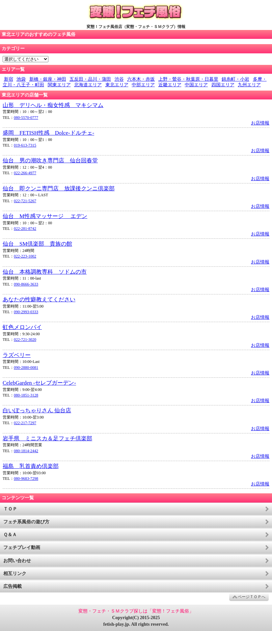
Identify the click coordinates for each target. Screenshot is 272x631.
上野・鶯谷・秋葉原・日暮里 (188, 79)
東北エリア (116, 84)
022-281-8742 (25, 228)
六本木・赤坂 (141, 79)
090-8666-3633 (26, 284)
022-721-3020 (25, 339)
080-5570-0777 (26, 117)
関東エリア (59, 84)
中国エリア (196, 84)
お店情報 (260, 123)
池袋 (21, 79)
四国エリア (222, 84)
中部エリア (143, 84)
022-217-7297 (25, 423)
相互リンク (14, 573)
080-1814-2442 (26, 451)
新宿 (8, 79)
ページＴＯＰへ (251, 596)
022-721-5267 (25, 201)
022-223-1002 (25, 256)
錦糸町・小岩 (235, 79)
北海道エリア (88, 84)
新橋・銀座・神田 (47, 79)
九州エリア (249, 84)
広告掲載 (12, 586)
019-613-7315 (25, 145)
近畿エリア (169, 84)
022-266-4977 (25, 173)
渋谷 (119, 79)
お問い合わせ (17, 560)
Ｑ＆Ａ (10, 534)
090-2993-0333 (26, 312)
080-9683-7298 (26, 478)
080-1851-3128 (26, 395)
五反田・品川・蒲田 (90, 79)
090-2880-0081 (26, 367)
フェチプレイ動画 (21, 547)
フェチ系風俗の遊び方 (26, 521)
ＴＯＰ (10, 509)
